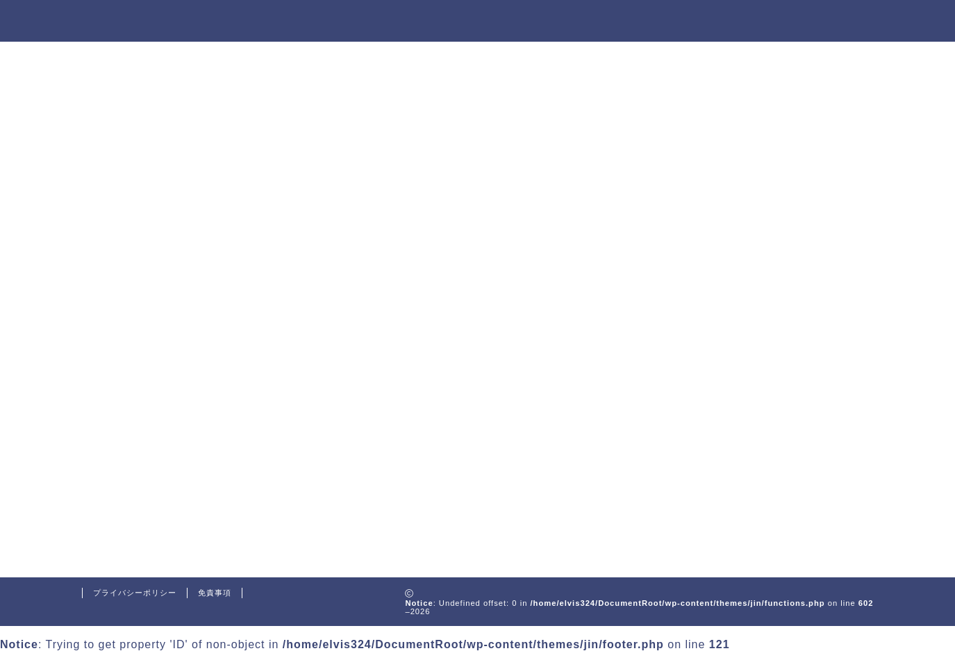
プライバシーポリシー (134, 592)
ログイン (139, 476)
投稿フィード (150, 495)
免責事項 (214, 592)
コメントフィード (161, 514)
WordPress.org (156, 532)
